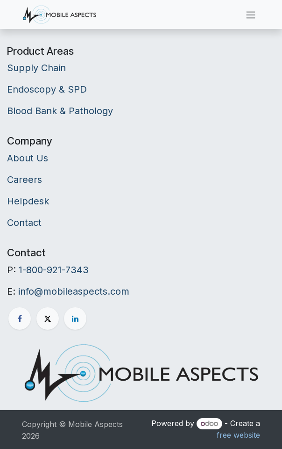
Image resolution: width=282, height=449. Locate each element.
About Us (27, 158)
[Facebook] (19, 318)
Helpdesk (28, 201)
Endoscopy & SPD (47, 89)
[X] (47, 318)
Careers (24, 179)
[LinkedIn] (75, 318)
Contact (24, 222)
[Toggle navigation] (250, 14)
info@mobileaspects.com (73, 291)
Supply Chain (36, 67)
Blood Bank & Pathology (60, 110)
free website (238, 435)
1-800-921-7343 (54, 269)
